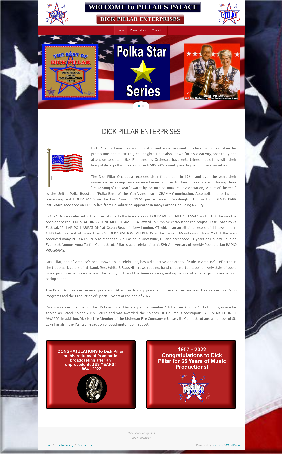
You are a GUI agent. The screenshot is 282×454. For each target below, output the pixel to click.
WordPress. (233, 445)
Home (47, 445)
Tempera (217, 445)
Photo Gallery (64, 445)
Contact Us (85, 445)
